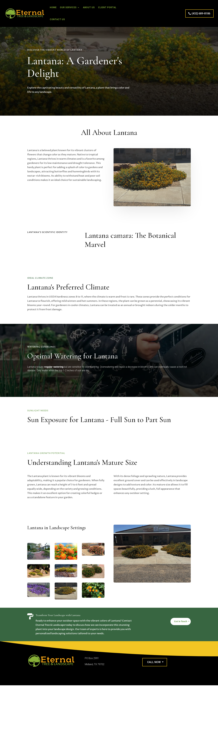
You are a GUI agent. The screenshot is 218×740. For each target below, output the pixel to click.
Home (53, 7)
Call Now (154, 662)
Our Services (68, 7)
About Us (89, 7)
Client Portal (107, 7)
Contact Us (57, 19)
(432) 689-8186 (201, 13)
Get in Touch (180, 621)
